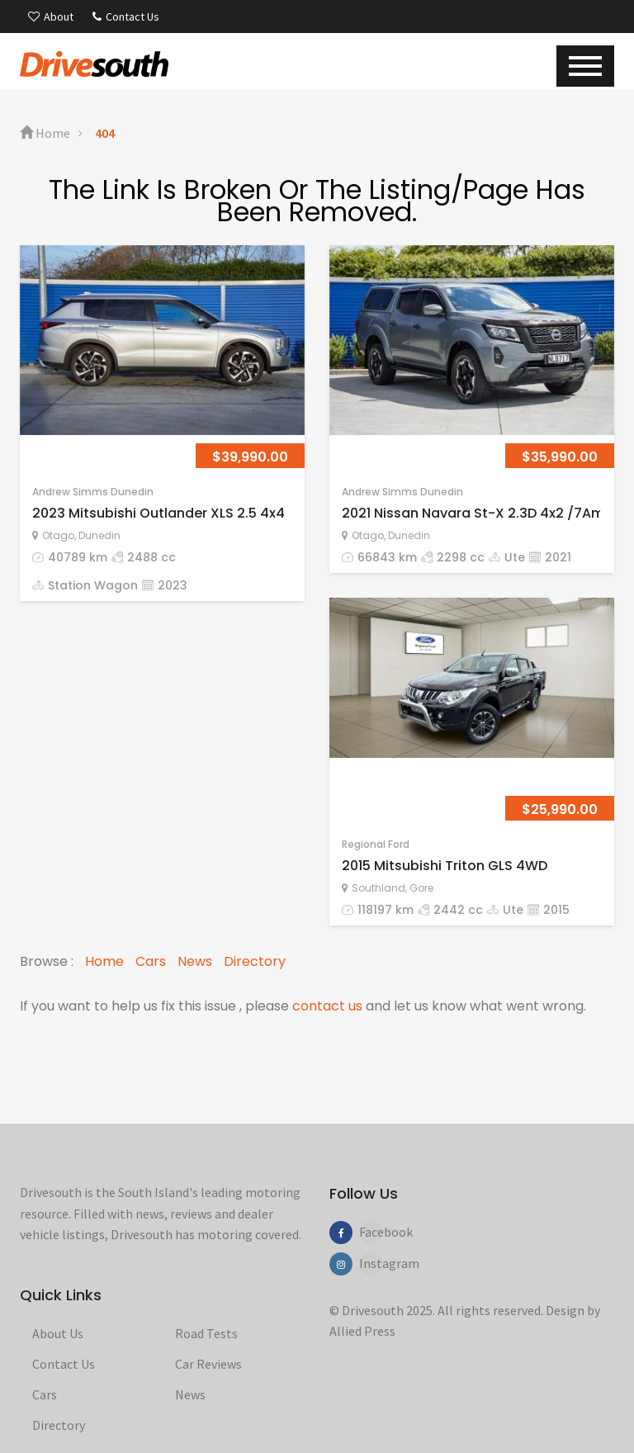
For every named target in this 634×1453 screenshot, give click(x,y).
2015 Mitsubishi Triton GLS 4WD (444, 865)
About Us (57, 1333)
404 (105, 133)
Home (45, 133)
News (194, 961)
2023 (172, 585)
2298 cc (461, 557)
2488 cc (151, 557)
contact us (327, 1005)
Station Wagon (93, 585)
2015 (556, 910)
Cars (150, 961)
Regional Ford (375, 844)
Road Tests (206, 1333)
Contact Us (125, 16)
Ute (514, 557)
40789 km (77, 557)
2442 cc (458, 910)
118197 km (385, 910)
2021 (558, 557)
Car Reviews (208, 1364)
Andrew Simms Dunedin (93, 492)
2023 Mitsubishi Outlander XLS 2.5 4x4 (158, 513)
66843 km (387, 557)
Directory (255, 961)
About (50, 16)
